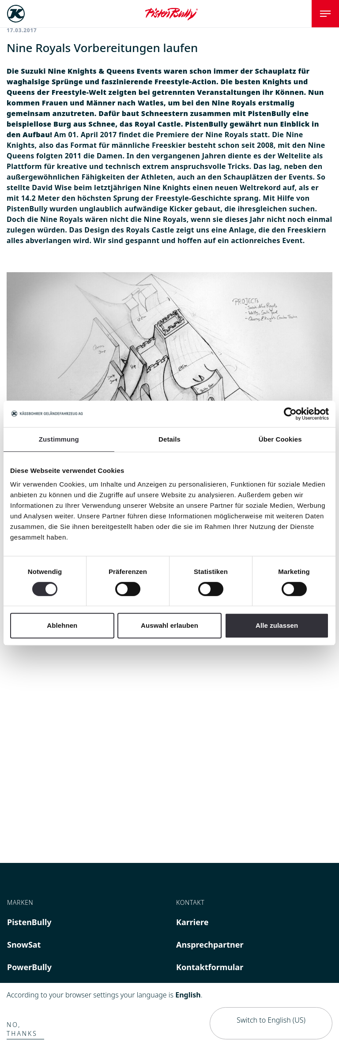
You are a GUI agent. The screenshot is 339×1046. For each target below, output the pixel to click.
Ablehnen (62, 625)
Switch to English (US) (271, 1020)
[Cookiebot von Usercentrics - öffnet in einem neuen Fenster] (290, 413)
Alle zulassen (277, 625)
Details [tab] (169, 439)
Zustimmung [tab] (59, 439)
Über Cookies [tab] (280, 439)
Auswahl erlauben (169, 625)
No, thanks (22, 1029)
